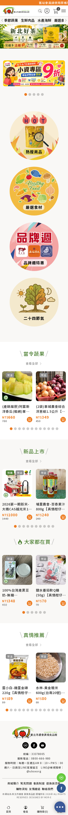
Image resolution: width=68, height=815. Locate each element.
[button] (66, 20)
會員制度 (39, 783)
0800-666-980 (40, 758)
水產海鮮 (44, 20)
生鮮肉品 (28, 20)
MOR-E (47, 797)
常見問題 (26, 783)
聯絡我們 (47, 789)
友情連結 (34, 789)
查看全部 (34, 378)
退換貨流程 (53, 783)
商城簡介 (13, 783)
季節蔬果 (11, 20)
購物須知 (22, 789)
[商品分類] (63, 11)
